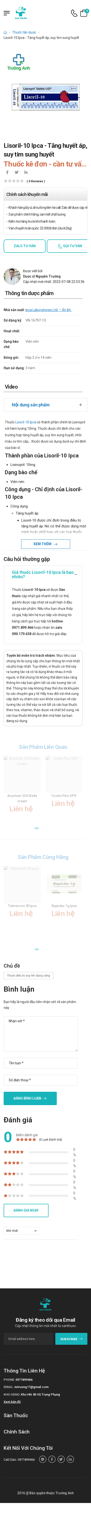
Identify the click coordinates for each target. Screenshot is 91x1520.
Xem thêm (42, 544)
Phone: (9, 1379)
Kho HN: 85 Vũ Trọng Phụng (40, 1394)
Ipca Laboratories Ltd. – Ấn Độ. (48, 310)
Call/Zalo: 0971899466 (19, 1459)
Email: (9, 1387)
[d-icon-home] (5, 32)
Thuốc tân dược (24, 32)
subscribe (71, 1339)
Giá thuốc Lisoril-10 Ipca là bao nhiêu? (43, 574)
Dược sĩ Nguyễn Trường (42, 276)
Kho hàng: (12, 1394)
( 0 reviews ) (36, 181)
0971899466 (24, 1379)
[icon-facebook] (7, 172)
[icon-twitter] (16, 172)
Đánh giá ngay (26, 1210)
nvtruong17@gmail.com (31, 1387)
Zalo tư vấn (25, 246)
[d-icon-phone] (74, 13)
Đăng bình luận (27, 1098)
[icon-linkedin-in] (25, 172)
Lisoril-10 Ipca (25, 422)
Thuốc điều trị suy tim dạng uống (28, 975)
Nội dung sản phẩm (31, 404)
